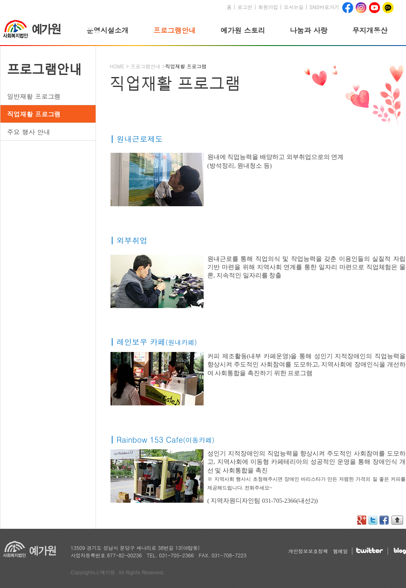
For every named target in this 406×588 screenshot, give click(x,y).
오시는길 (294, 6)
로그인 (245, 6)
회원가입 (268, 6)
